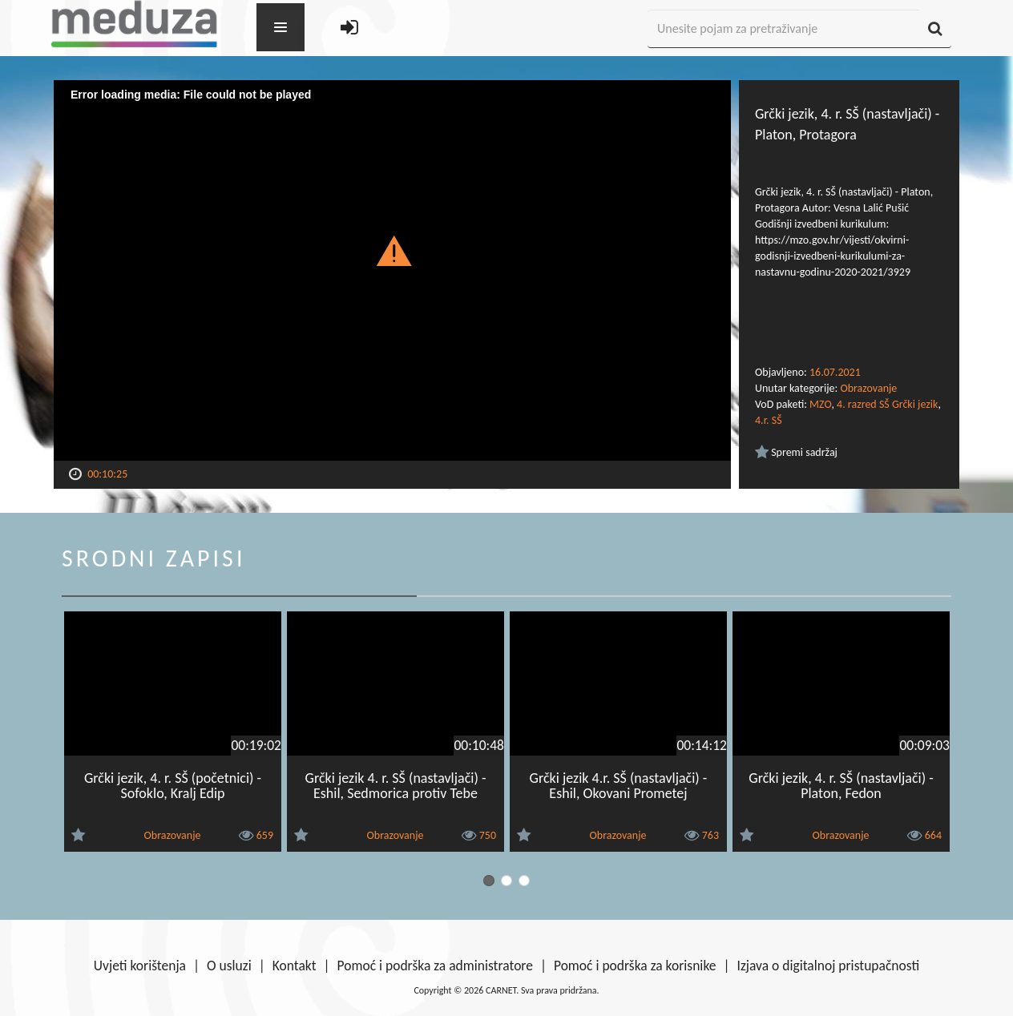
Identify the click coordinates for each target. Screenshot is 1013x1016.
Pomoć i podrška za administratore (435, 965)
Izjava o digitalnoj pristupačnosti (828, 965)
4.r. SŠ (768, 420)
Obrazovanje (868, 388)
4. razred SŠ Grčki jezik (887, 404)
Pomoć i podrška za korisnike (635, 965)
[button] (392, 250)
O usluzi (229, 965)
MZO (820, 404)
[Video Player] (392, 270)
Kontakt (294, 965)
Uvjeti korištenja (140, 965)
